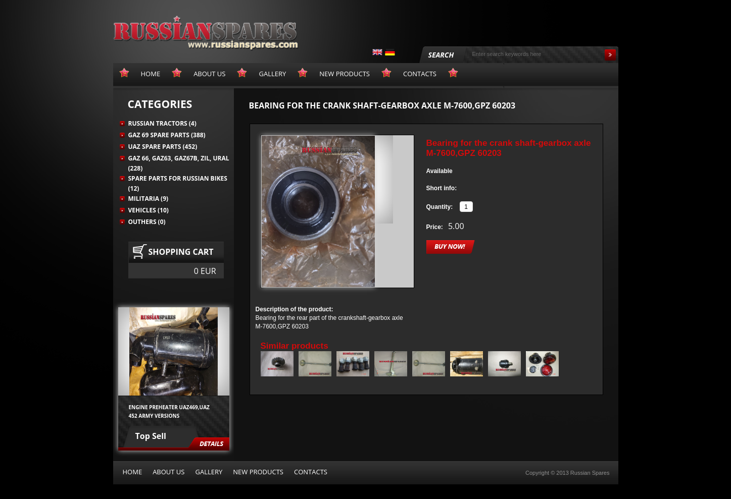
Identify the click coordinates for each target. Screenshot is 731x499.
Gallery (208, 471)
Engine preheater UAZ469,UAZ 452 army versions (169, 411)
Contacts (310, 471)
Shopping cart (181, 251)
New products (258, 471)
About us (168, 471)
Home (132, 471)
